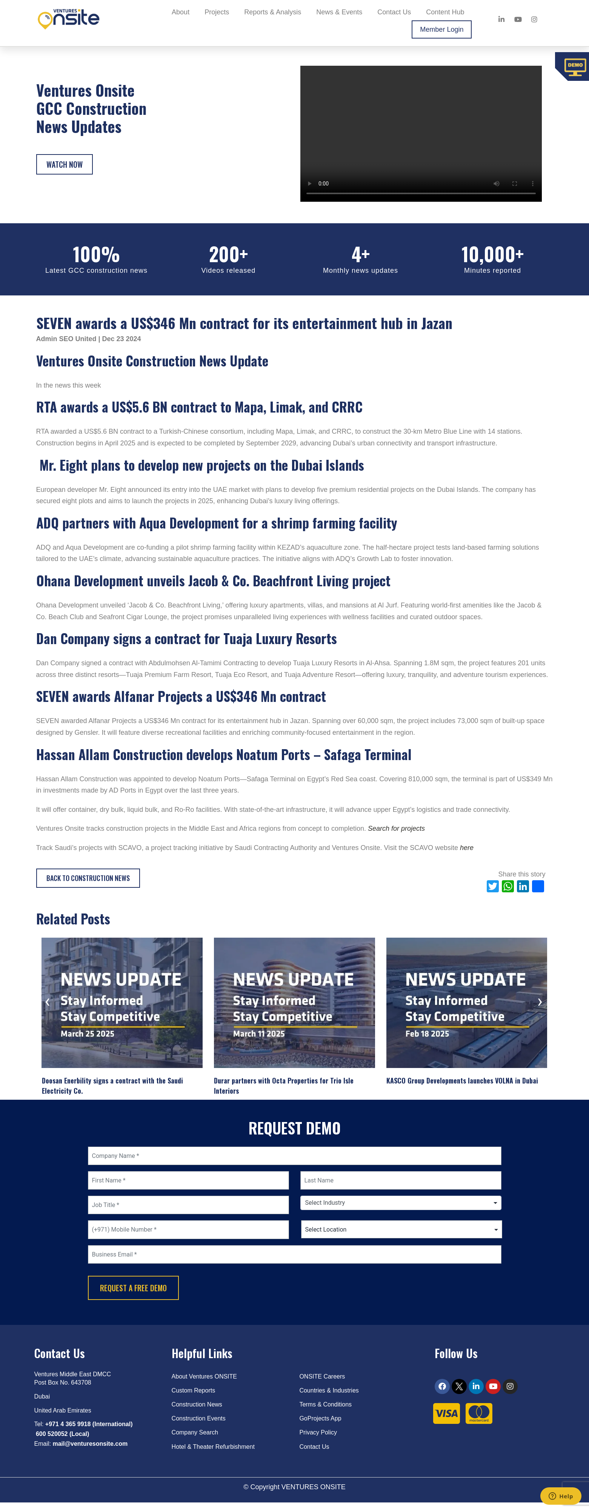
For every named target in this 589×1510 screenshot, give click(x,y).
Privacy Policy (318, 1440)
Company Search (195, 1440)
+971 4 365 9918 (68, 1431)
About (180, 12)
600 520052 (52, 1441)
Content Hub (445, 12)
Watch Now (64, 164)
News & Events (339, 12)
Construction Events (199, 1426)
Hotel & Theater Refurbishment (213, 1454)
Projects (217, 12)
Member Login (441, 29)
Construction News (197, 1412)
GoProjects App (320, 1426)
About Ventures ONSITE (204, 1383)
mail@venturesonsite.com (90, 1451)
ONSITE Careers (322, 1383)
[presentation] (47, 1004)
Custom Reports (193, 1398)
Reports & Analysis (272, 12)
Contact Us (394, 12)
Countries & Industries (328, 1398)
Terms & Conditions (325, 1412)
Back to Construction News (88, 878)
